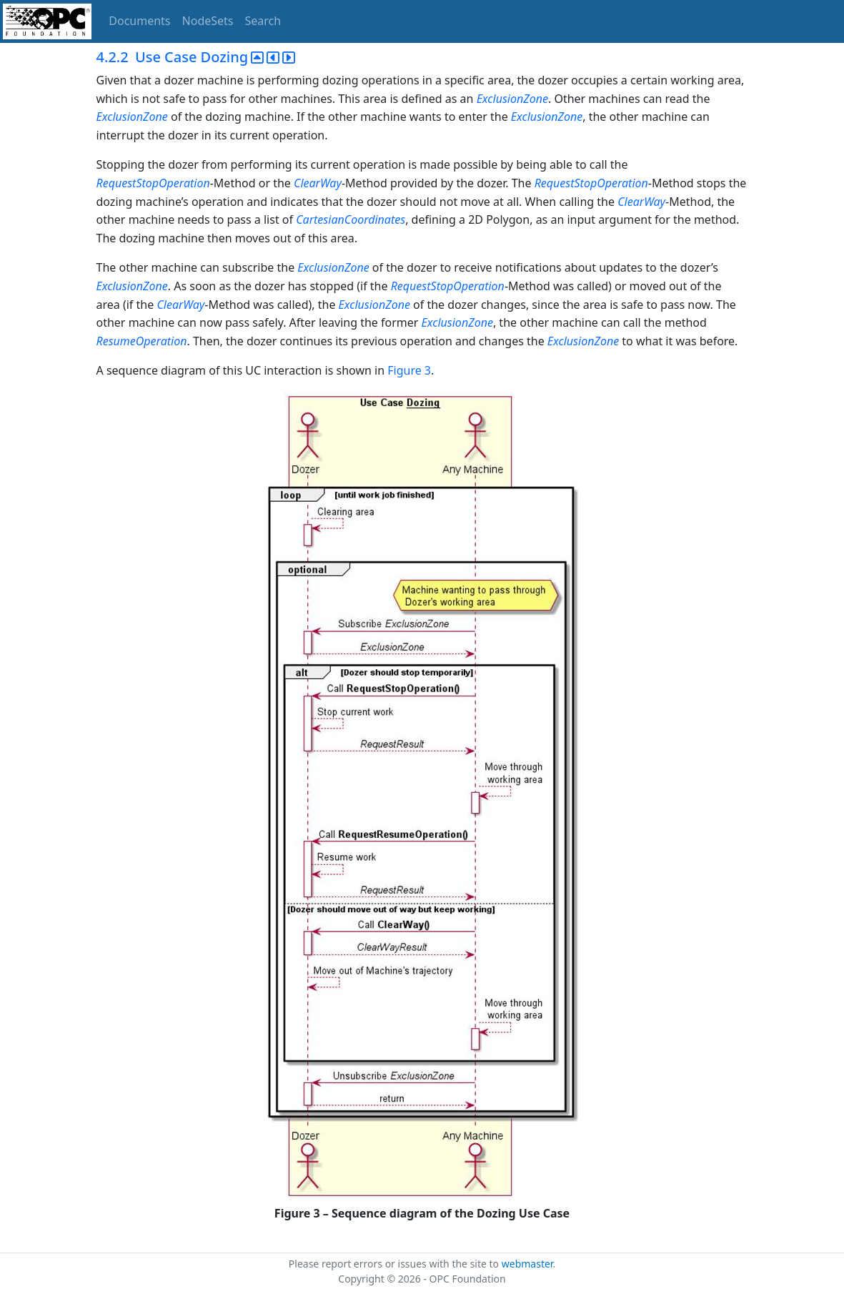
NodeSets (208, 21)
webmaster (527, 1263)
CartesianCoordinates (350, 219)
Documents (139, 21)
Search (263, 21)
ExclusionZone (512, 99)
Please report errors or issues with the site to (395, 1263)
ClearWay (318, 183)
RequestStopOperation (153, 183)
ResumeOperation (141, 341)
